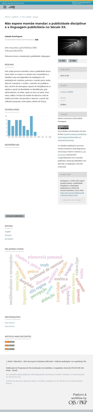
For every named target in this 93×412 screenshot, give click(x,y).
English (8, 231)
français (8, 235)
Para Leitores (10, 323)
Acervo (15, 17)
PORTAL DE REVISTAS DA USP (13, 3)
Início (7, 17)
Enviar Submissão (14, 216)
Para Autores (10, 326)
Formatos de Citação (71, 200)
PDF (63, 61)
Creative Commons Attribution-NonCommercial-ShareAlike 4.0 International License (72, 137)
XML (74, 61)
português (9, 239)
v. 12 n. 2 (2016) (25, 17)
